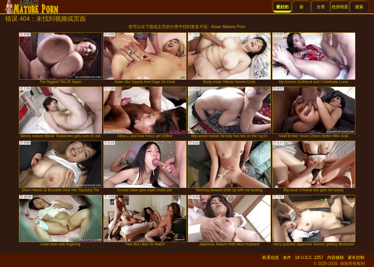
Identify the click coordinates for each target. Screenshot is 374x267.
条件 (287, 257)
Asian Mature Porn (228, 26)
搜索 (359, 7)
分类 (321, 7)
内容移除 (335, 257)
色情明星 (340, 7)
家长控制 (356, 257)
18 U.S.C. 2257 (309, 257)
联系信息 (270, 257)
